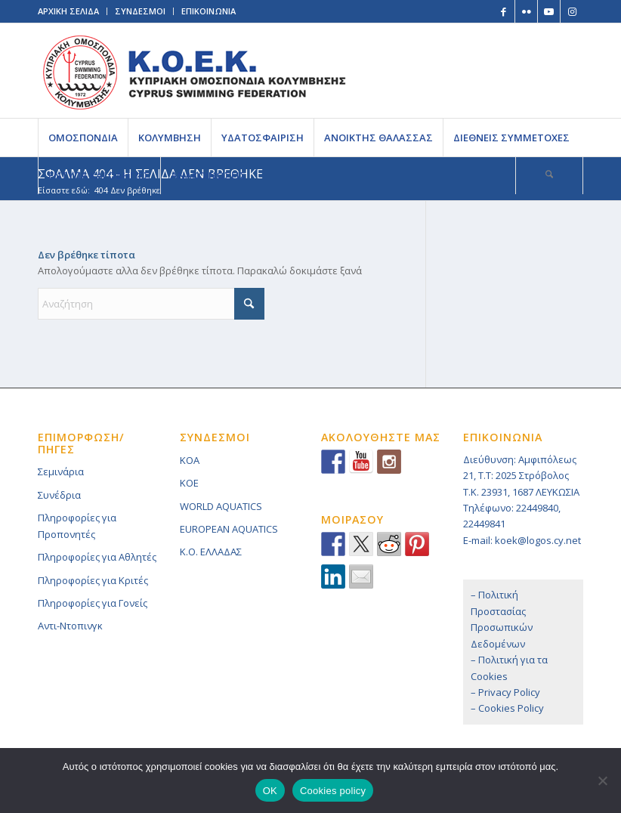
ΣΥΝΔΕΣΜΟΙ (140, 11)
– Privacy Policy (505, 692)
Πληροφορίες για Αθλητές (97, 557)
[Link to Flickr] (526, 11)
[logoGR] (194, 70)
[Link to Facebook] (503, 11)
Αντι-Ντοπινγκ (70, 625)
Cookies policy (333, 790)
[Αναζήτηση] (549, 175)
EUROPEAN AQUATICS (229, 529)
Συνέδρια (59, 495)
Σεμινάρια (61, 471)
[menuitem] (83, 137)
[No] (602, 780)
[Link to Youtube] (549, 11)
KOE (189, 483)
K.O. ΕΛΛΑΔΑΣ (211, 551)
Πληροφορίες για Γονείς (92, 603)
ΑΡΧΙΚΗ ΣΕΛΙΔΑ (68, 11)
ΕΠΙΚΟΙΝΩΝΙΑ (208, 11)
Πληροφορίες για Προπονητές (77, 525)
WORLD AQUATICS (221, 506)
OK (270, 790)
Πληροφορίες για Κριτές (93, 580)
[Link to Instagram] (572, 11)
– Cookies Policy (507, 708)
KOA (189, 460)
